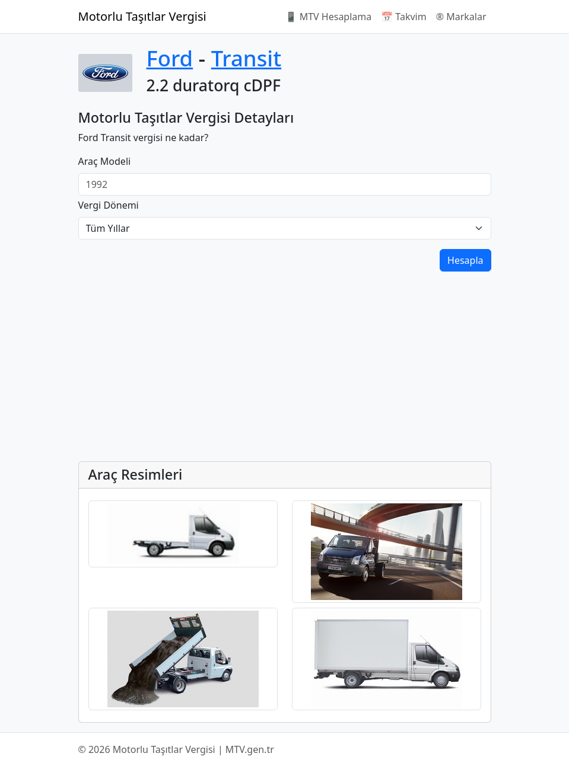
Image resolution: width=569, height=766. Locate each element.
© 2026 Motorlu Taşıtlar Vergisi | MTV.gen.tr (176, 749)
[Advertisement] (284, 369)
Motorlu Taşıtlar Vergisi (142, 16)
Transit (246, 58)
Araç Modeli (104, 161)
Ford (170, 58)
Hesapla (465, 260)
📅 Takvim (403, 16)
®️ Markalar (461, 16)
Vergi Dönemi (108, 205)
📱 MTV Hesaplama (328, 16)
